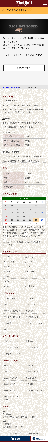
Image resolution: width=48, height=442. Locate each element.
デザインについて (11, 341)
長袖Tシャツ (30, 257)
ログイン (29, 365)
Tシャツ (6, 257)
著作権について (32, 372)
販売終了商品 (9, 384)
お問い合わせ (9, 390)
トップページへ (24, 68)
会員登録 (7, 365)
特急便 (6, 329)
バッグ (27, 281)
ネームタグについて (12, 317)
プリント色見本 (32, 347)
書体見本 (29, 341)
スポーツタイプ (9, 262)
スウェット (29, 267)
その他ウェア (8, 281)
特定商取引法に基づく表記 (13, 398)
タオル (6, 286)
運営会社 (29, 384)
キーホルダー (30, 286)
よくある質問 (31, 378)
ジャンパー (29, 272)
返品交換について (11, 323)
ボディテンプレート (12, 354)
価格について (9, 305)
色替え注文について (12, 311)
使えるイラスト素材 (12, 347)
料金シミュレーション (35, 323)
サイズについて (32, 305)
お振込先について (11, 378)
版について (30, 311)
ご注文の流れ (9, 298)
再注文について (32, 317)
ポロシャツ (29, 262)
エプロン (28, 276)
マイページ (8, 372)
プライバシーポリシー (35, 390)
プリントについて (33, 298)
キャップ (7, 276)
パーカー (7, 267)
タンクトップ (8, 272)
